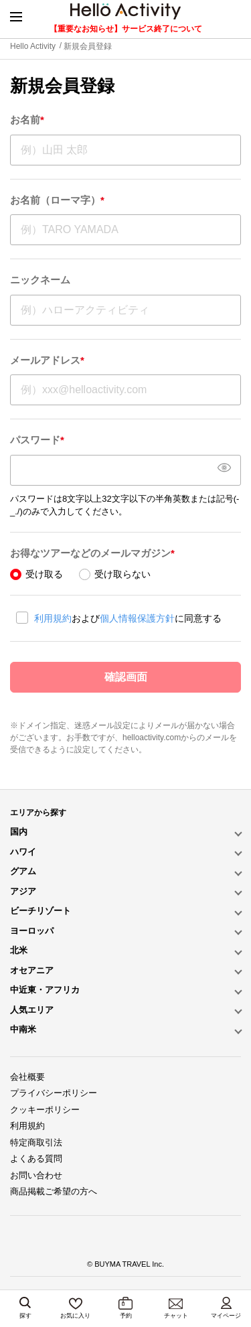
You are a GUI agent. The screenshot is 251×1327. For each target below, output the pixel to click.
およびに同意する (128, 618)
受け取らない (122, 574)
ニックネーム (40, 279)
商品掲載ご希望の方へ (53, 1191)
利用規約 (53, 618)
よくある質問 (36, 1159)
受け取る (44, 574)
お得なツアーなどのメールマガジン (92, 553)
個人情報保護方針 (137, 618)
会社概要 (27, 1077)
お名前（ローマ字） (57, 200)
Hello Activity (33, 46)
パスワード (37, 439)
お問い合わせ (36, 1175)
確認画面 (125, 677)
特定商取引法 (36, 1142)
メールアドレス (47, 360)
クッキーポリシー (45, 1110)
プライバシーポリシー (53, 1093)
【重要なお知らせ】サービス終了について (126, 28)
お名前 (27, 119)
